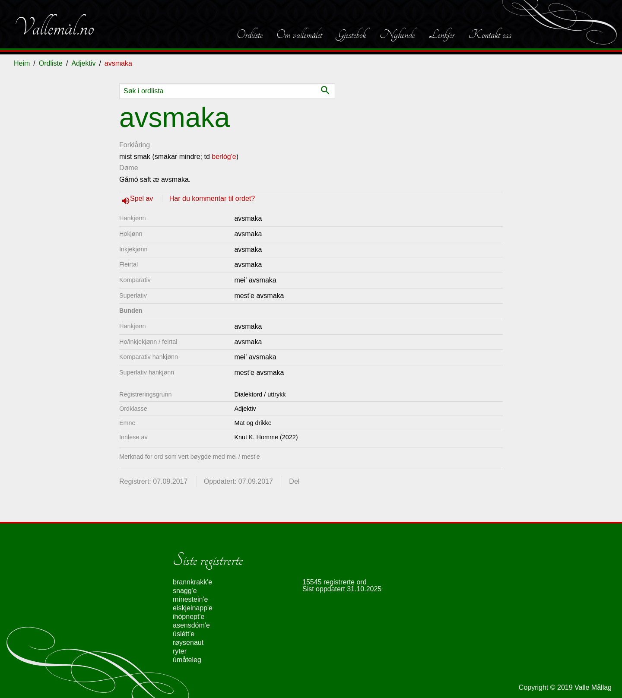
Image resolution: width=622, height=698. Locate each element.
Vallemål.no (54, 27)
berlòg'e (224, 156)
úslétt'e (183, 634)
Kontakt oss (489, 34)
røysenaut (188, 642)
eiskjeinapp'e (193, 608)
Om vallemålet (299, 34)
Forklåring (134, 145)
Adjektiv (83, 63)
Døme (128, 167)
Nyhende (397, 34)
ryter (180, 651)
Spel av (142, 198)
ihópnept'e (188, 616)
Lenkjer (441, 34)
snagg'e (185, 590)
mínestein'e (190, 599)
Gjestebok (351, 34)
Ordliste (250, 34)
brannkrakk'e (192, 582)
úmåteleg (187, 659)
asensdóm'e (191, 625)
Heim (22, 63)
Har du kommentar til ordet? (212, 198)
